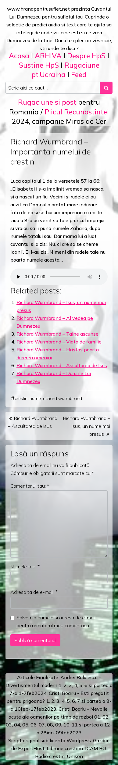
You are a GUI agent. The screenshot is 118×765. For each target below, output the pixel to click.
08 (50, 725)
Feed (79, 74)
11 (75, 725)
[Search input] (52, 88)
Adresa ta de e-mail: (34, 592)
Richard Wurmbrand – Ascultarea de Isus (61, 365)
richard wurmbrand (62, 398)
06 (33, 725)
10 (66, 725)
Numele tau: (25, 567)
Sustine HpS (39, 65)
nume (35, 398)
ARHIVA (48, 55)
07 (42, 725)
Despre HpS (86, 55)
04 (17, 725)
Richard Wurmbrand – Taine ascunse (57, 334)
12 (107, 725)
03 (9, 725)
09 (58, 725)
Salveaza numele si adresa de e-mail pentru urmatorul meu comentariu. (55, 621)
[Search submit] (106, 88)
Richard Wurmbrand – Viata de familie (59, 342)
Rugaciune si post (47, 102)
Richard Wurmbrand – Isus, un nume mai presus (86, 426)
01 (97, 717)
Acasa (19, 55)
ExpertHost (31, 748)
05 (25, 725)
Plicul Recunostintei (77, 111)
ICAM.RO (95, 748)
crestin (21, 398)
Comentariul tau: (29, 486)
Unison (75, 756)
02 (105, 717)
